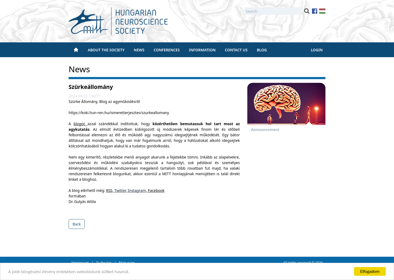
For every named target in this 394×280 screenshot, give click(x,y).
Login (317, 49)
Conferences (167, 49)
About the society (106, 49)
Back (77, 224)
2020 (319, 262)
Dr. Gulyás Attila (82, 201)
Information (202, 49)
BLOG (262, 49)
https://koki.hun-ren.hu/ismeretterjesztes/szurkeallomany (119, 112)
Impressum (80, 262)
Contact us (236, 49)
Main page (127, 262)
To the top (103, 262)
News (139, 49)
